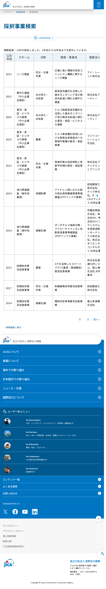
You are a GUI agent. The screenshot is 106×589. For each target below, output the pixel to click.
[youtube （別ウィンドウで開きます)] (25, 512)
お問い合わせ (10, 493)
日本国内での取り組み (16, 379)
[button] (43, 38)
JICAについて (11, 352)
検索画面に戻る (13, 327)
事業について (11, 361)
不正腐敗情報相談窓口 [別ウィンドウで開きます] (13, 546)
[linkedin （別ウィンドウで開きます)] (34, 511)
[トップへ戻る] (98, 518)
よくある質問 (10, 486)
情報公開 (7, 541)
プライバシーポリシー (13, 530)
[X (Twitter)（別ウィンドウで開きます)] (5, 512)
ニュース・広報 (12, 388)
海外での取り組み (13, 370)
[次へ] (97, 195)
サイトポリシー (10, 525)
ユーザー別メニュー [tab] (16, 411)
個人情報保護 (9, 536)
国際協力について (13, 397)
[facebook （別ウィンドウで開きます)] (15, 511)
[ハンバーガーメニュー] (99, 3)
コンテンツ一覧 (11, 479)
